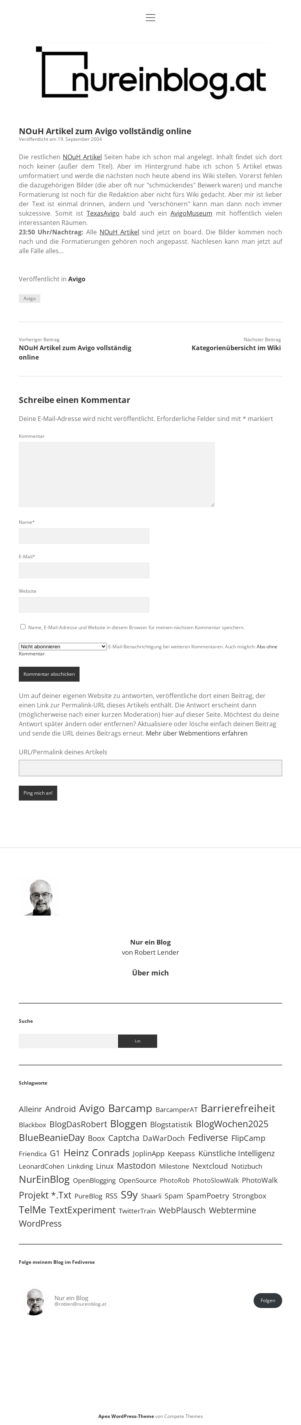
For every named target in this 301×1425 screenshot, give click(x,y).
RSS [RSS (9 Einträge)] (111, 1195)
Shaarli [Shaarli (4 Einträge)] (151, 1195)
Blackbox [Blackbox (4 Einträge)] (32, 1124)
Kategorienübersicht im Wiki (236, 348)
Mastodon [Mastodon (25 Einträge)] (136, 1165)
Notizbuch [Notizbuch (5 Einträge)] (246, 1166)
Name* (27, 522)
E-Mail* (27, 556)
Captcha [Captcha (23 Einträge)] (124, 1137)
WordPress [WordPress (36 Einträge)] (40, 1223)
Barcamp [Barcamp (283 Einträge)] (130, 1108)
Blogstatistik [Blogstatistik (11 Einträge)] (171, 1124)
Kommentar (32, 436)
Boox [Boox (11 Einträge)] (96, 1138)
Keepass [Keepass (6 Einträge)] (181, 1153)
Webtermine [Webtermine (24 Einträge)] (232, 1210)
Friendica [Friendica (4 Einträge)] (33, 1153)
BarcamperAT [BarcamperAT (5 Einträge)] (177, 1109)
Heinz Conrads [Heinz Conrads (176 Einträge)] (96, 1152)
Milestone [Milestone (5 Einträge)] (174, 1166)
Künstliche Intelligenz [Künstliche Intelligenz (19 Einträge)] (236, 1153)
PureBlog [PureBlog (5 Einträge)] (88, 1195)
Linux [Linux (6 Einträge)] (105, 1166)
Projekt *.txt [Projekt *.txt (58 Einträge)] (45, 1195)
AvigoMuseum (191, 213)
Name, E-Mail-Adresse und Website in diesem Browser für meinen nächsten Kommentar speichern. (136, 627)
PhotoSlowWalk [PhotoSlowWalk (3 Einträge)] (216, 1180)
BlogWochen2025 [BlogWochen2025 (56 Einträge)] (232, 1124)
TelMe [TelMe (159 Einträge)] (32, 1209)
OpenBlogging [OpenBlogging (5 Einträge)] (94, 1180)
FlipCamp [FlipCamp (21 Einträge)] (248, 1137)
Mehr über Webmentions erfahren (197, 733)
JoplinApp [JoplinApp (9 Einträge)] (149, 1153)
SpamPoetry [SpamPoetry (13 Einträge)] (208, 1195)
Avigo (76, 279)
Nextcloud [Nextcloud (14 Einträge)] (210, 1166)
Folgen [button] (268, 1300)
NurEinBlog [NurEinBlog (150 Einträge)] (44, 1179)
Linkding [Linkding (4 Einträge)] (80, 1166)
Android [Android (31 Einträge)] (60, 1108)
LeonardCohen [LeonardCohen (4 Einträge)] (41, 1166)
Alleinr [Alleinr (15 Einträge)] (30, 1109)
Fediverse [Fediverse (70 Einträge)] (208, 1137)
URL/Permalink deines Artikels (63, 752)
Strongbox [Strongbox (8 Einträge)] (249, 1195)
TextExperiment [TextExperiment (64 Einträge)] (82, 1210)
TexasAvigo (103, 213)
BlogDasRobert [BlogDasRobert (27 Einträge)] (78, 1124)
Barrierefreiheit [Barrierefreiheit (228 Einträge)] (238, 1108)
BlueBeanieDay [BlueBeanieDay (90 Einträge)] (52, 1137)
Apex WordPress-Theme (126, 1416)
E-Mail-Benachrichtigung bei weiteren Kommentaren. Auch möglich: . (148, 650)
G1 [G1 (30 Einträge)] (55, 1153)
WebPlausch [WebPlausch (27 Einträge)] (182, 1210)
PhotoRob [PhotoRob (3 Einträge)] (175, 1180)
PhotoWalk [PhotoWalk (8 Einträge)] (259, 1180)
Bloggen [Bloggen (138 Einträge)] (128, 1123)
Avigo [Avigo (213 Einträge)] (92, 1108)
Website (27, 591)
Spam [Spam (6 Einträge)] (174, 1195)
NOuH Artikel (82, 157)
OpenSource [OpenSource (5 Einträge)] (138, 1180)
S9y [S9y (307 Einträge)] (129, 1194)
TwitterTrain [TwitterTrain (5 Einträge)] (137, 1210)
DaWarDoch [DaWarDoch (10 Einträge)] (164, 1138)
